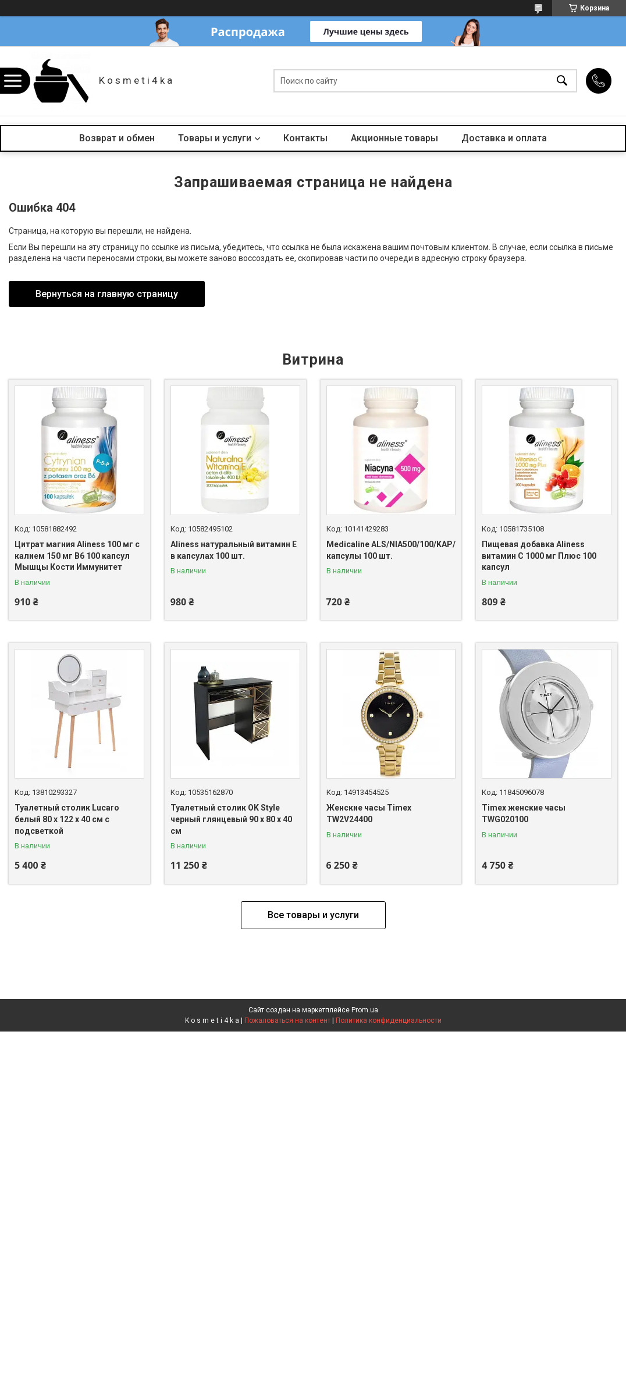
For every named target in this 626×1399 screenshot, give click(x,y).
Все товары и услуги (313, 914)
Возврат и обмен (117, 138)
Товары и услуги (214, 138)
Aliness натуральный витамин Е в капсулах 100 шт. (233, 550)
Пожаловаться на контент (287, 1020)
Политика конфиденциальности (389, 1020)
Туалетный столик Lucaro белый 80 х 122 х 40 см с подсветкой (67, 819)
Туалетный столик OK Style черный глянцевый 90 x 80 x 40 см (231, 819)
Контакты (305, 138)
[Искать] (562, 81)
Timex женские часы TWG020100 (523, 813)
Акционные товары (394, 138)
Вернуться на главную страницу (106, 293)
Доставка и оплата (504, 138)
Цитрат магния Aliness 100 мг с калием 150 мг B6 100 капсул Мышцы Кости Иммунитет (77, 556)
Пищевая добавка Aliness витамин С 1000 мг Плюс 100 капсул (539, 556)
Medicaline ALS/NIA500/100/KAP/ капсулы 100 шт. (391, 550)
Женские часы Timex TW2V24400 (368, 813)
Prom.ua (364, 1010)
